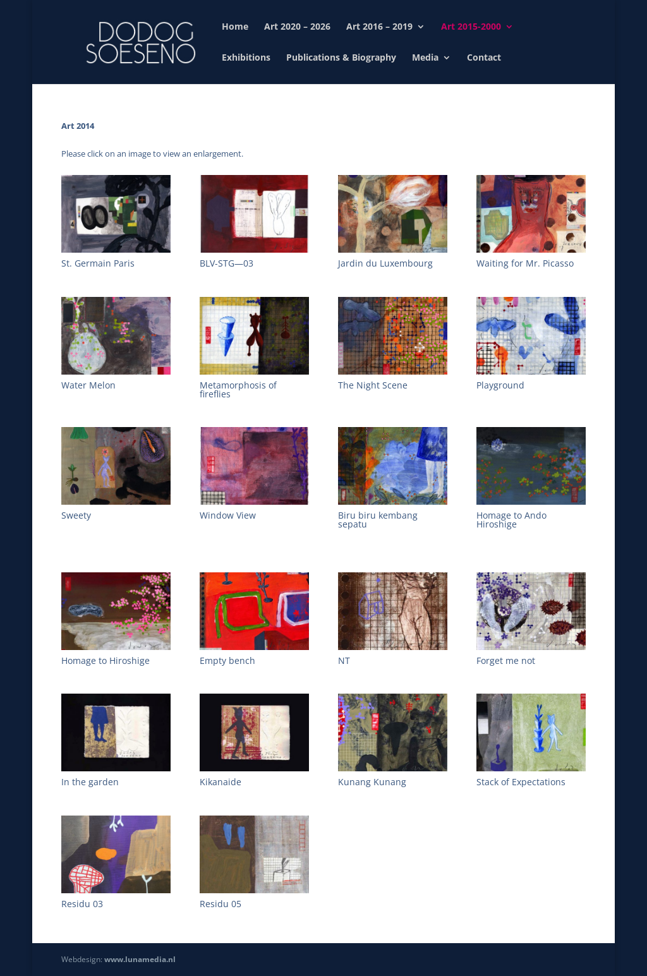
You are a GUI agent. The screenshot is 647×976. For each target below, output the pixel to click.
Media (425, 58)
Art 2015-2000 (471, 27)
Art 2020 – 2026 (297, 27)
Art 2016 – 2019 (379, 27)
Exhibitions (246, 58)
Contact (484, 58)
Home (235, 27)
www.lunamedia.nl (140, 959)
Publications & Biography (341, 58)
